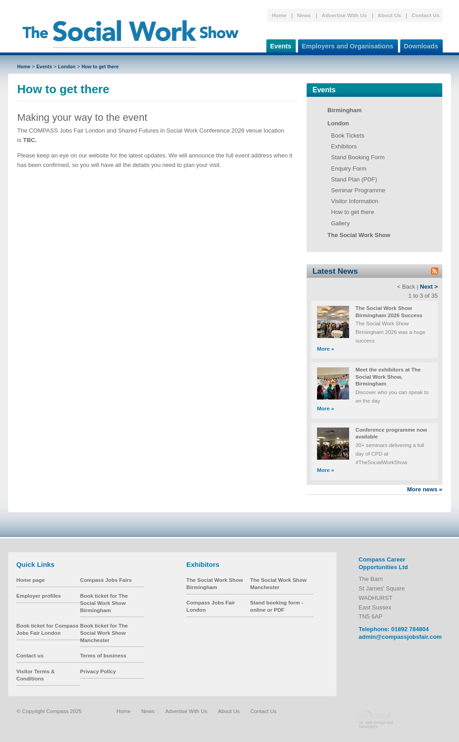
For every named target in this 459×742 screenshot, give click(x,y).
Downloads (419, 44)
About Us (389, 15)
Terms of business (103, 655)
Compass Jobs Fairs (106, 580)
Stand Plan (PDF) (354, 179)
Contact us (29, 655)
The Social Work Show (358, 235)
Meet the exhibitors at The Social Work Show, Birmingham (388, 376)
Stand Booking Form (358, 157)
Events (278, 44)
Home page (30, 580)
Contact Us (426, 15)
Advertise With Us (344, 15)
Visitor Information (355, 201)
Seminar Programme (358, 190)
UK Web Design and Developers (376, 724)
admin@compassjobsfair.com (400, 636)
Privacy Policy (98, 671)
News (304, 15)
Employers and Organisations (345, 44)
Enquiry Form (348, 168)
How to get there (99, 66)
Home (279, 15)
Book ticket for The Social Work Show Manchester (104, 632)
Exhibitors (344, 146)
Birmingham (344, 110)
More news (424, 489)
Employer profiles (38, 596)
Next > (429, 286)
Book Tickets (347, 135)
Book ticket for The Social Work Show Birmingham (104, 603)
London (67, 66)
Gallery (340, 223)
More (325, 349)
